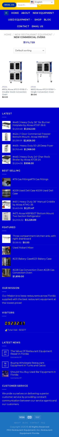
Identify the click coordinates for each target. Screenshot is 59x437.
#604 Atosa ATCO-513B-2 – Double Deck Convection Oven (15, 91)
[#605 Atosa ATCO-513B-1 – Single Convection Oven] (44, 72)
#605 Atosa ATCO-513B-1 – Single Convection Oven (43, 90)
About (25, 13)
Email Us (37, 26)
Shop (37, 19)
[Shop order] (29, 50)
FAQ (43, 423)
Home (15, 13)
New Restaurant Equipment (33, 34)
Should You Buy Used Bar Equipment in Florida (33, 373)
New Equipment (43, 13)
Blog (47, 19)
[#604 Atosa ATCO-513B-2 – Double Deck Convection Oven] (15, 72)
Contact (23, 26)
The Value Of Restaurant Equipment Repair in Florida (31, 352)
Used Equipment (20, 19)
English (36, 2)
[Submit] (39, 5)
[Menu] (6, 13)
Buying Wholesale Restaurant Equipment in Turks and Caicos (28, 364)
